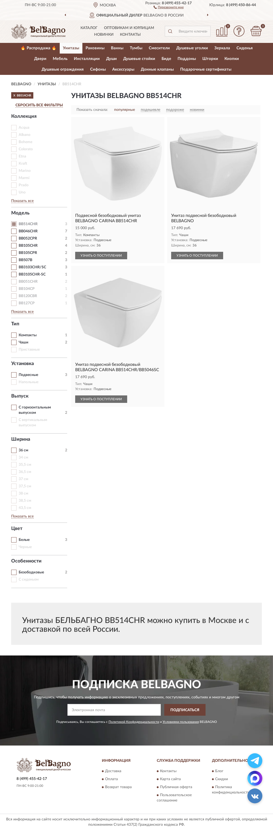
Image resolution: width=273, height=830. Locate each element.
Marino (25, 171)
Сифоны (98, 69)
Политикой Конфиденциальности (134, 721)
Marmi (24, 178)
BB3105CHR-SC (32, 274)
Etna (22, 156)
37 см (23, 479)
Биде (166, 59)
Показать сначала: (92, 110)
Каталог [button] (89, 28)
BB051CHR (28, 282)
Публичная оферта (176, 787)
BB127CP (27, 303)
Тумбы (136, 48)
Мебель (60, 59)
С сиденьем (29, 579)
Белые (24, 540)
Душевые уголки (192, 48)
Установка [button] (22, 363)
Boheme (25, 142)
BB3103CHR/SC (32, 267)
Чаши (23, 342)
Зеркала (222, 48)
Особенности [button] (26, 561)
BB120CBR (28, 296)
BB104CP (27, 289)
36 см (23, 450)
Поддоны (187, 59)
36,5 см (25, 472)
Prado (24, 185)
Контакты (130, 35)
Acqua (24, 127)
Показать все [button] (22, 201)
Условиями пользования (181, 721)
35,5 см (25, 465)
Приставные (29, 349)
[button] (169, 7)
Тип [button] (15, 324)
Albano (24, 135)
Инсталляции (87, 59)
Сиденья (244, 48)
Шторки (210, 59)
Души (111, 59)
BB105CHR (28, 246)
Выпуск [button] (20, 396)
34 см (23, 457)
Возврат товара (118, 787)
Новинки (104, 35)
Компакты (28, 335)
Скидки (221, 779)
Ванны (117, 48)
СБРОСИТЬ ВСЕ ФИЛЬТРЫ (39, 105)
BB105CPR (28, 253)
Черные (25, 547)
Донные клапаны (157, 69)
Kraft (23, 163)
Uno (22, 192)
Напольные (28, 382)
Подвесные (28, 375)
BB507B (25, 260)
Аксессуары (123, 69)
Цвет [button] (16, 528)
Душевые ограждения (63, 69)
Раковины (95, 48)
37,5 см (25, 486)
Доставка (113, 771)
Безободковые (31, 572)
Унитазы (71, 48)
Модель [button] (20, 213)
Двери (40, 59)
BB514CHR (28, 224)
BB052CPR (28, 238)
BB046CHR (28, 231)
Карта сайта (170, 779)
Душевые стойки (139, 59)
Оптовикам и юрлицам (129, 28)
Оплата (111, 779)
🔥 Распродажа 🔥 (39, 48)
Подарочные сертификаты (205, 69)
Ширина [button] (20, 439)
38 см (23, 493)
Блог (219, 771)
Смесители (159, 48)
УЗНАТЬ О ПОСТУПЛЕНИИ (101, 255)
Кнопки (231, 59)
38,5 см (25, 501)
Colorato (26, 149)
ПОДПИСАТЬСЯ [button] (184, 710)
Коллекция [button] (24, 116)
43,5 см (25, 508)
